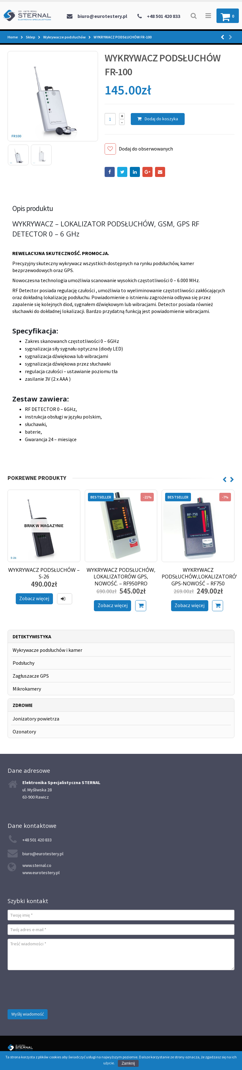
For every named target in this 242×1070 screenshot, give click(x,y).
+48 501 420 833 (163, 16)
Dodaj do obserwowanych (146, 148)
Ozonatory (24, 731)
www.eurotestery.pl (41, 872)
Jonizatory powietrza (36, 718)
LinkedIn (135, 172)
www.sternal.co (36, 865)
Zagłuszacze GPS (31, 676)
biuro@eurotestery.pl (102, 16)
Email (160, 172)
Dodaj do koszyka (161, 119)
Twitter (122, 172)
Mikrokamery (27, 689)
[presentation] (55, 986)
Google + (147, 172)
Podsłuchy (23, 663)
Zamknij (128, 1063)
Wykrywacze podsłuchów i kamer (47, 650)
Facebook (110, 172)
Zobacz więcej (34, 598)
